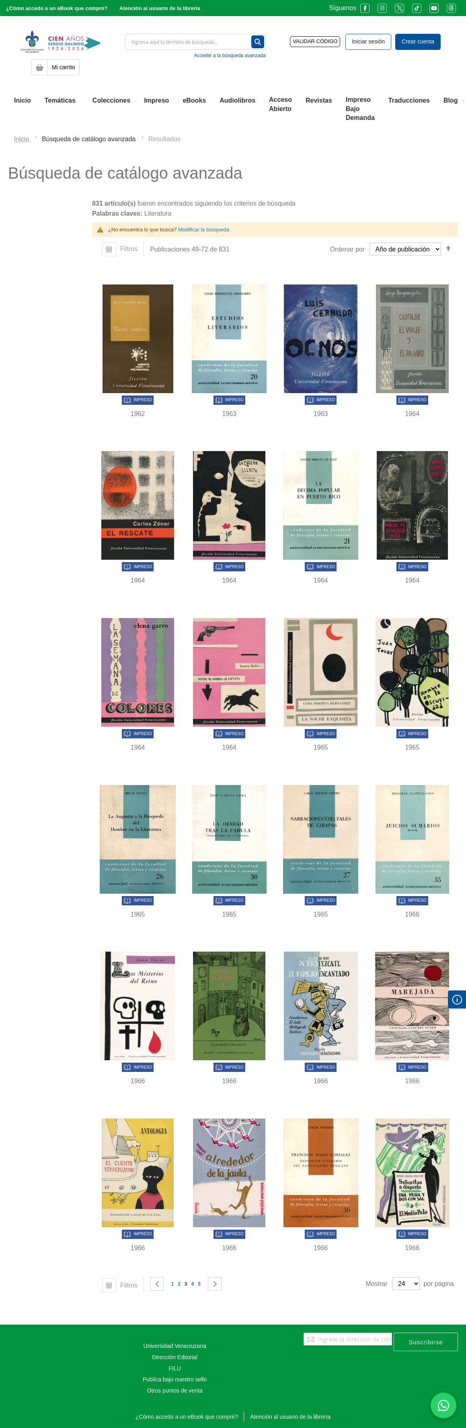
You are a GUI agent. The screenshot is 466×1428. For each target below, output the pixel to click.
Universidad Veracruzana (175, 1346)
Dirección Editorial (174, 1357)
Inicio (22, 139)
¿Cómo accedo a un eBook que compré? (56, 8)
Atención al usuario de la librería (159, 8)
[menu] (233, 109)
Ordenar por (347, 249)
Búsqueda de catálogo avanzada (90, 139)
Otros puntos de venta (175, 1390)
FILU (175, 1368)
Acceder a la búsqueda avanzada (230, 55)
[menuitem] (22, 100)
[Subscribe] (426, 1342)
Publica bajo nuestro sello (175, 1379)
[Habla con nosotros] (443, 1405)
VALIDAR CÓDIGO (315, 41)
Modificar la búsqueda (203, 230)
